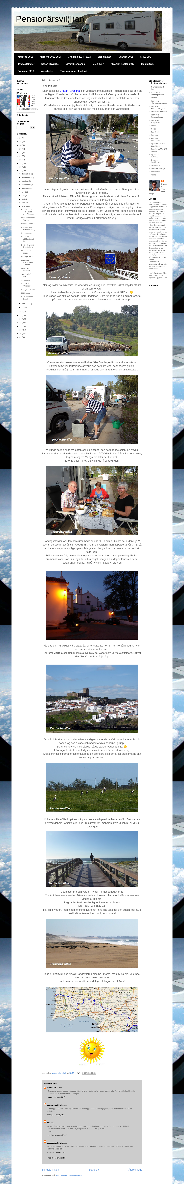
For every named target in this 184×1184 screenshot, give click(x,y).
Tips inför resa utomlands (74, 71)
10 (20, 333)
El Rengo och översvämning (28, 228)
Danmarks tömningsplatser (157, 93)
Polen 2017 (98, 64)
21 (20, 156)
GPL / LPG (145, 57)
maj (23, 199)
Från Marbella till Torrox (28, 219)
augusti (25, 188)
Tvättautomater (26, 64)
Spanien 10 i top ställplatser (158, 145)
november (26, 177)
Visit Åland (155, 172)
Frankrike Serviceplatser (157, 116)
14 (20, 319)
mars (24, 206)
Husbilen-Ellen (53, 1088)
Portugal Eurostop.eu (156, 139)
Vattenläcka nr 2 (27, 223)
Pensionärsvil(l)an (50, 19)
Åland (153, 175)
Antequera (25, 280)
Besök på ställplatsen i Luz (27, 239)
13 (20, 323)
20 (20, 160)
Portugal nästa (27, 256)
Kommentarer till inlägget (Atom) (69, 1175)
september (26, 185)
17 (20, 171)
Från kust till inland (26, 252)
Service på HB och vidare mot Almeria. (27, 212)
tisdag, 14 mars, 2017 (56, 1097)
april (24, 203)
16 (20, 312)
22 (20, 152)
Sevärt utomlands (75, 64)
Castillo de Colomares (26, 284)
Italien (153, 126)
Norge (153, 129)
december (26, 174)
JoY (48, 1123)
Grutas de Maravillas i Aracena (27, 262)
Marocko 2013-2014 (50, 57)
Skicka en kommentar (56, 1158)
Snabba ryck (26, 233)
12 (20, 326)
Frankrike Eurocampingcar (158, 107)
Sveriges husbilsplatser (157, 161)
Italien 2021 (147, 64)
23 (20, 149)
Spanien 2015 (125, 57)
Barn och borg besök (27, 298)
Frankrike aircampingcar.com (159, 102)
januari (25, 307)
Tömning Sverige (158, 168)
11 (20, 330)
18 (20, 167)
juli (23, 192)
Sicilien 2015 (105, 57)
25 (20, 142)
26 (20, 138)
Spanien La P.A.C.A (156, 155)
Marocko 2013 (25, 57)
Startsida (94, 1169)
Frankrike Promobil (159, 112)
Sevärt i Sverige (50, 64)
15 (20, 315)
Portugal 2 (155, 135)
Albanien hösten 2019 (122, 64)
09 (20, 337)
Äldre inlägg (135, 1169)
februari (25, 304)
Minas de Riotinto (25, 269)
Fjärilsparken (26, 293)
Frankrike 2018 (26, 71)
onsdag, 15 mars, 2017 (57, 1135)
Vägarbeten (47, 71)
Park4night (155, 132)
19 (20, 163)
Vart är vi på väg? (26, 275)
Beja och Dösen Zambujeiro (27, 246)
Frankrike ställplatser (155, 121)
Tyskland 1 (155, 165)
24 (20, 145)
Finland (154, 98)
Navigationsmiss (28, 289)
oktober (25, 181)
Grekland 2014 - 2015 (79, 57)
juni (23, 196)
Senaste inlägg (50, 1169)
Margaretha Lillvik (55, 1105)
